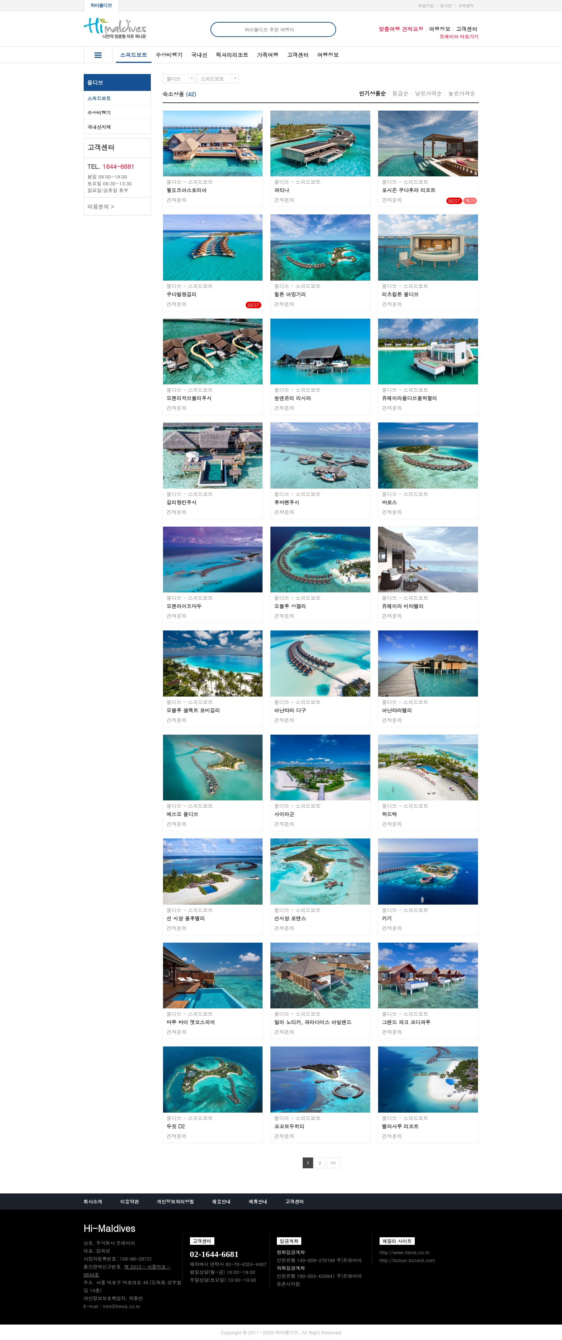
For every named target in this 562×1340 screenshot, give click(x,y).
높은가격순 (462, 93)
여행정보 (440, 29)
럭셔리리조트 (232, 55)
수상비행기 (169, 55)
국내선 (199, 55)
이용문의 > (101, 206)
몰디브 (95, 82)
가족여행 (268, 55)
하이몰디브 (101, 5)
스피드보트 (134, 57)
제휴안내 (258, 1201)
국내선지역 (99, 127)
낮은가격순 (428, 93)
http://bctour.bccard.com (407, 1260)
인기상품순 (372, 93)
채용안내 (221, 1201)
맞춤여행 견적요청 (400, 29)
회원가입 (426, 5)
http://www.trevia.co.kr (404, 1252)
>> (333, 1163)
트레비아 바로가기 (459, 36)
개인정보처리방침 (175, 1201)
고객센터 (466, 5)
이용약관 (129, 1201)
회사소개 (93, 1201)
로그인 (446, 5)
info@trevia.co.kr (121, 1306)
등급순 (401, 93)
